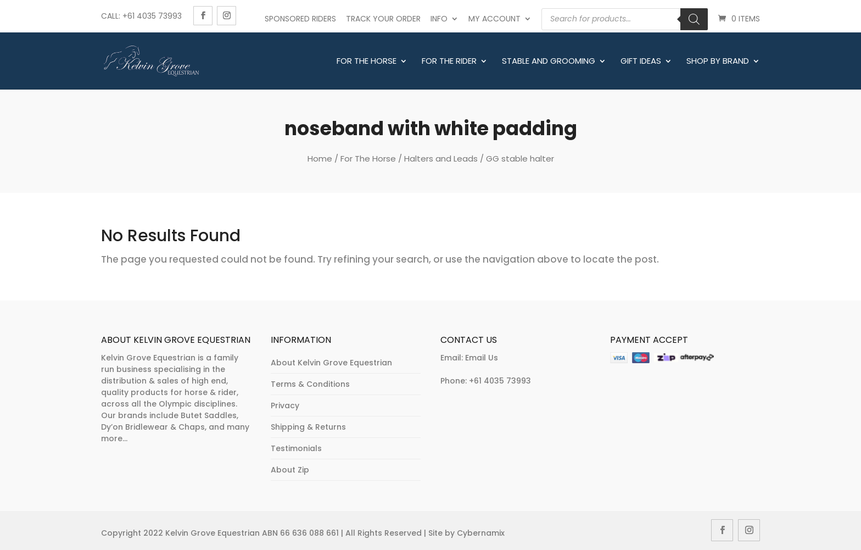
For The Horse (366, 61)
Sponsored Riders (300, 18)
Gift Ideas (640, 61)
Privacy (285, 405)
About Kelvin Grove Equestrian (331, 362)
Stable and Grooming (548, 61)
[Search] (694, 19)
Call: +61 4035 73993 (141, 15)
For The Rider (449, 61)
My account (494, 18)
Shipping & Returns (308, 426)
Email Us (481, 357)
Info (439, 18)
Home (320, 158)
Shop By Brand (717, 61)
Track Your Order (383, 18)
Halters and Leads (441, 158)
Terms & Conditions (310, 384)
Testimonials (296, 448)
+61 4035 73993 (500, 380)
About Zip (290, 469)
